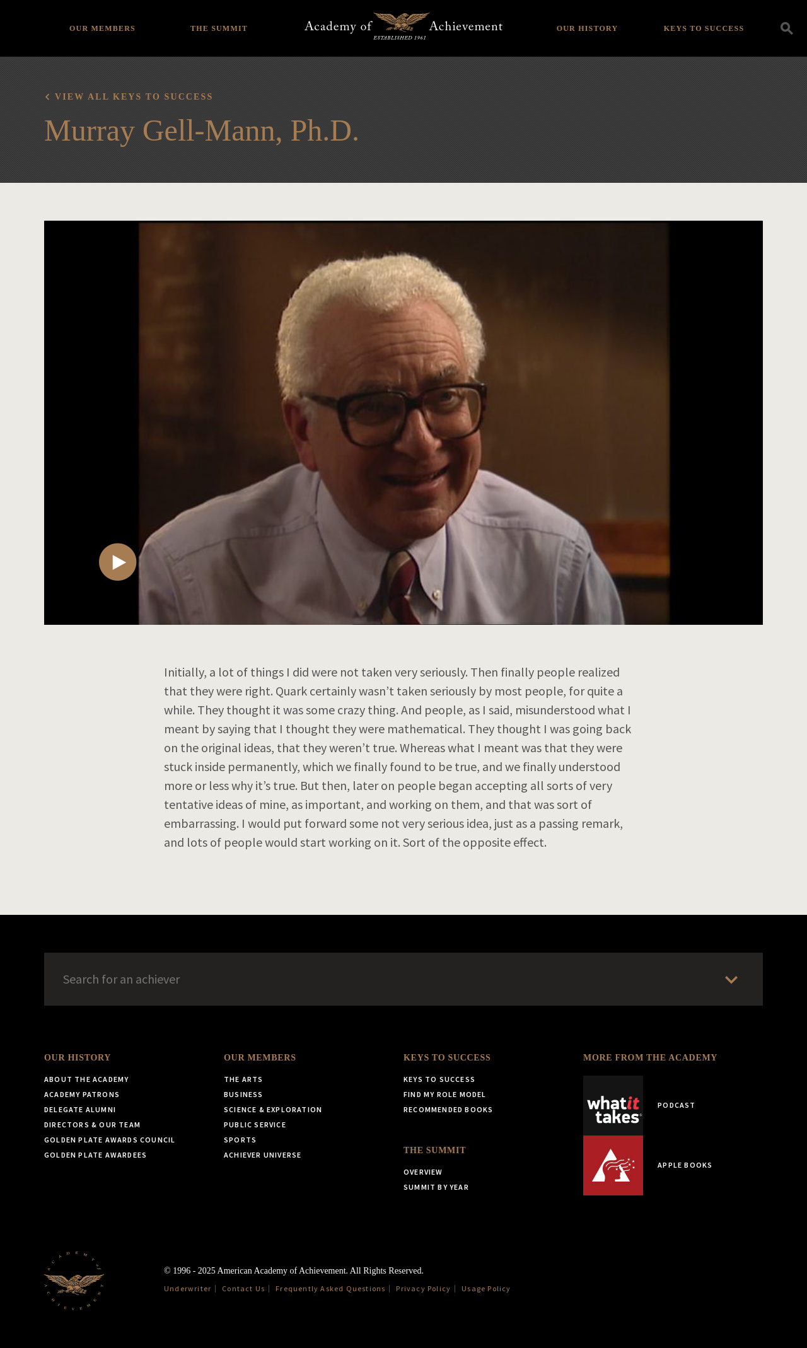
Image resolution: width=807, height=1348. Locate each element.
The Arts (244, 1079)
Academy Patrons (82, 1094)
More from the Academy (650, 1057)
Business (244, 1094)
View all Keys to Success (134, 97)
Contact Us (243, 1288)
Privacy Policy (423, 1288)
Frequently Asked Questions (330, 1288)
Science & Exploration (273, 1109)
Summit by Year (436, 1187)
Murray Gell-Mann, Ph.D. (201, 130)
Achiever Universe (262, 1154)
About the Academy (86, 1079)
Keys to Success (704, 28)
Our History (587, 28)
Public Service (255, 1124)
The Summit (219, 28)
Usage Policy (486, 1288)
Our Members (102, 28)
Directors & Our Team (92, 1124)
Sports (240, 1139)
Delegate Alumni (80, 1109)
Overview (423, 1172)
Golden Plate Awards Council (109, 1139)
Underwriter (187, 1288)
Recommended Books (448, 1109)
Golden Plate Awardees (95, 1154)
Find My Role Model (445, 1094)
